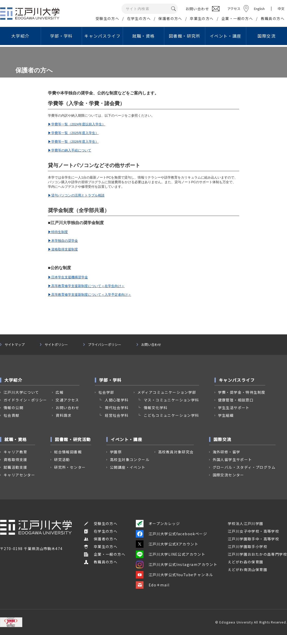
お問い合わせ (151, 344)
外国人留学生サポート (232, 459)
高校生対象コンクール (129, 459)
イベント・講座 (225, 36)
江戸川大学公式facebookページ (171, 533)
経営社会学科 (116, 415)
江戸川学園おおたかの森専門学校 (257, 554)
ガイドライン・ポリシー (25, 399)
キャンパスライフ (102, 36)
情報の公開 (13, 407)
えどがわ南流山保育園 (247, 569)
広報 (60, 392)
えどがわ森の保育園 (245, 561)
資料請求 (63, 415)
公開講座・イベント (128, 467)
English (259, 8)
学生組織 (226, 415)
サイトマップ (15, 344)
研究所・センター (70, 467)
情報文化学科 (155, 407)
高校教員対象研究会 (176, 451)
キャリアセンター (19, 474)
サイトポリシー (56, 344)
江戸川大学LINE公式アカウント (170, 554)
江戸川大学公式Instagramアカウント (176, 564)
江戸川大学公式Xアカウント (167, 543)
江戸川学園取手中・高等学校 (253, 538)
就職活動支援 (15, 467)
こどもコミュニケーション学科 (171, 415)
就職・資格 (143, 36)
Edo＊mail (152, 584)
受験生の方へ (107, 18)
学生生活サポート (234, 407)
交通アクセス (67, 399)
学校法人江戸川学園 (245, 523)
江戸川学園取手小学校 (247, 546)
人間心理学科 (116, 399)
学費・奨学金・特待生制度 (241, 392)
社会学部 (106, 392)
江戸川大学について (21, 392)
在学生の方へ (139, 18)
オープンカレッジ (158, 523)
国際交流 (266, 36)
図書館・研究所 (184, 36)
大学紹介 (20, 36)
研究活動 (62, 459)
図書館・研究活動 (73, 439)
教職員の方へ (272, 18)
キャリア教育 (15, 451)
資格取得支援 (15, 459)
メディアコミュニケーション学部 (166, 392)
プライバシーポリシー (104, 344)
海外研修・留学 (226, 451)
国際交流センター (228, 474)
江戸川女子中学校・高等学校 (253, 531)
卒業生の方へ (201, 18)
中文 (281, 8)
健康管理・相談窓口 (236, 399)
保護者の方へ (170, 18)
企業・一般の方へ (237, 18)
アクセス (233, 8)
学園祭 (116, 451)
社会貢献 (11, 415)
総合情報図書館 (68, 451)
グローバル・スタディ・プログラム (244, 467)
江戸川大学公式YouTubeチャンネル (174, 574)
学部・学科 (61, 36)
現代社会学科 (116, 407)
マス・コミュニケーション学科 (171, 399)
